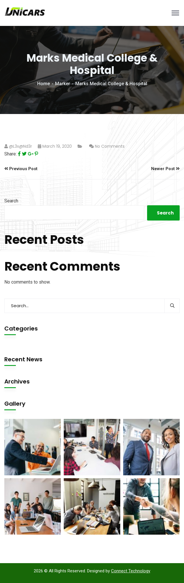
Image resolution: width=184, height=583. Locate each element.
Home (43, 83)
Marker (62, 83)
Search (11, 201)
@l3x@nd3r (20, 146)
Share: (10, 154)
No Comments (110, 146)
